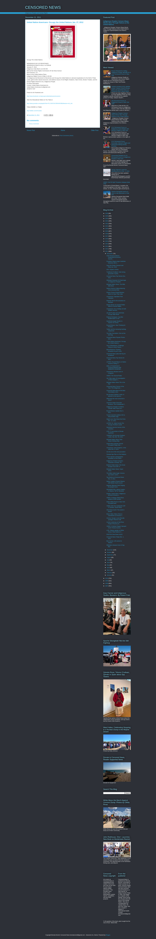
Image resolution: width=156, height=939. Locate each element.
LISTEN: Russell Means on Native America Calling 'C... (116, 362)
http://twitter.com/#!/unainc (34, 110)
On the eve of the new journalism (115, 452)
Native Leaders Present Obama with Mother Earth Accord (115, 482)
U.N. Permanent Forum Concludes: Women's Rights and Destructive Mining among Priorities (120, 144)
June (108, 562)
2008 (107, 583)
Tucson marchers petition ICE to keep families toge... (115, 415)
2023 (107, 221)
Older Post (94, 130)
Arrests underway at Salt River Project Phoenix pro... (115, 522)
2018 (107, 233)
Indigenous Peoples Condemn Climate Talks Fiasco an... (115, 407)
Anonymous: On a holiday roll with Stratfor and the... (116, 309)
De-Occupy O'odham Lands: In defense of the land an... (115, 395)
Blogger (108, 935)
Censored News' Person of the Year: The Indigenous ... (115, 387)
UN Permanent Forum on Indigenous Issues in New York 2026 (120, 102)
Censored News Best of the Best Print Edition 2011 (115, 391)
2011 (107, 251)
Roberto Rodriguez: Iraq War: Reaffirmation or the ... (114, 317)
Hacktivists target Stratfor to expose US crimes (114, 321)
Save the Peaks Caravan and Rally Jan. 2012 (114, 266)
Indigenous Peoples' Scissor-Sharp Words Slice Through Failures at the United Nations (116, 22)
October (109, 552)
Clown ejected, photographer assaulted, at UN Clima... (114, 457)
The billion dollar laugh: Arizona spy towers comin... (115, 473)
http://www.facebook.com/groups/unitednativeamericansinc (43, 96)
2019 (107, 231)
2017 (107, 236)
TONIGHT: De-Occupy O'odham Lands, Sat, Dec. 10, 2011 (115, 436)
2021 (107, 226)
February (109, 572)
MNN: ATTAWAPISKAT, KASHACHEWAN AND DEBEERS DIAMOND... (114, 367)
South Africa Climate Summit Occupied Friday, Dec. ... (114, 444)
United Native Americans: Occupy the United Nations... (116, 342)
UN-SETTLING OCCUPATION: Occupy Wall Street (115, 313)
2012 (107, 249)
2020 (107, 228)
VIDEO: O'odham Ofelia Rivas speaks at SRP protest (115, 498)
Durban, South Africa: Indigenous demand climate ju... (115, 494)
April (108, 567)
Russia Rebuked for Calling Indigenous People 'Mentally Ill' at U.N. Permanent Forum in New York (121, 73)
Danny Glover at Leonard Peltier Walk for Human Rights (115, 305)
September (110, 555)
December (110, 253)
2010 (107, 578)
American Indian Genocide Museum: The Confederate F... (115, 403)
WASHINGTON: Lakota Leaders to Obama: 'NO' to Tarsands (115, 490)
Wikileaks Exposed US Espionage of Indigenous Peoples (116, 281)
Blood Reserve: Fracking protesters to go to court (114, 350)
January (109, 575)
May (108, 565)
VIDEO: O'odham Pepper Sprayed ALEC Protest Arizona (116, 527)
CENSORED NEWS (43, 7)
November (110, 550)
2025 (107, 216)
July (108, 560)
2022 (107, 223)
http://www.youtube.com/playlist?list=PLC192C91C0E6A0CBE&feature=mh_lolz (50, 103)
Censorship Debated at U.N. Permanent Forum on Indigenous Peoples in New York (120, 157)
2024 (107, 218)
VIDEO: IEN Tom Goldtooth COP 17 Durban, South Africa (115, 506)
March (109, 570)
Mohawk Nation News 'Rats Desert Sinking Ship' (114, 440)
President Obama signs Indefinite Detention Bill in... (116, 262)
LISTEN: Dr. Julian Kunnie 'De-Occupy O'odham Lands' (115, 424)
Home (63, 130)
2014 (107, 243)
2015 (107, 241)
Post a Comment (34, 124)
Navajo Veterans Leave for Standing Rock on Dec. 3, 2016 (120, 170)
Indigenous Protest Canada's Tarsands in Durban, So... (114, 461)
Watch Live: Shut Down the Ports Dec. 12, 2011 (115, 419)
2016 (107, 238)
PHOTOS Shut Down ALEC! (114, 534)
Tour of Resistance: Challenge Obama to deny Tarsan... (115, 346)
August (109, 557)
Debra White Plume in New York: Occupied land (115, 502)
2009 (107, 581)
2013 (107, 246)
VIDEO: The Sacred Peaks (114, 375)
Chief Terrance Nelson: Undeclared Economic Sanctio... (113, 257)
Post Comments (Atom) (66, 135)
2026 (107, 213)
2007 (107, 586)
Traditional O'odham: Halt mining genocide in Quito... (115, 272)
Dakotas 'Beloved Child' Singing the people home (115, 486)
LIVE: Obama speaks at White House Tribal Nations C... (115, 531)
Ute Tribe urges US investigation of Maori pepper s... (115, 379)
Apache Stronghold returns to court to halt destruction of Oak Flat (120, 193)
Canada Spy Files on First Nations (116, 454)
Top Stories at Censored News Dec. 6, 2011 (115, 478)
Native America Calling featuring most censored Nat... (115, 289)
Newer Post (31, 130)
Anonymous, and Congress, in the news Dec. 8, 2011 (116, 448)
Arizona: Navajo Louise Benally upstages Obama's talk (115, 518)
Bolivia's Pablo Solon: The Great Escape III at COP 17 (115, 465)
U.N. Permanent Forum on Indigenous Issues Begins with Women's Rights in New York (120, 129)
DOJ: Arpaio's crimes (112, 269)
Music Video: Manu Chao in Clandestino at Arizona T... (114, 514)
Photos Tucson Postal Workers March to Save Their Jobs (115, 293)
